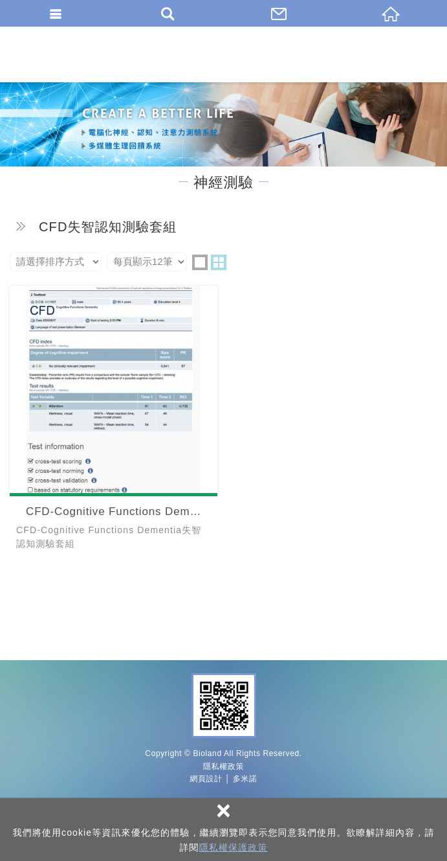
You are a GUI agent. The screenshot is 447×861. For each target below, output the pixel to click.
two (218, 262)
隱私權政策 (223, 766)
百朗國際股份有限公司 (223, 54)
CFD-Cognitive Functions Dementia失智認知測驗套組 (113, 421)
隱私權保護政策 (233, 847)
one (200, 262)
